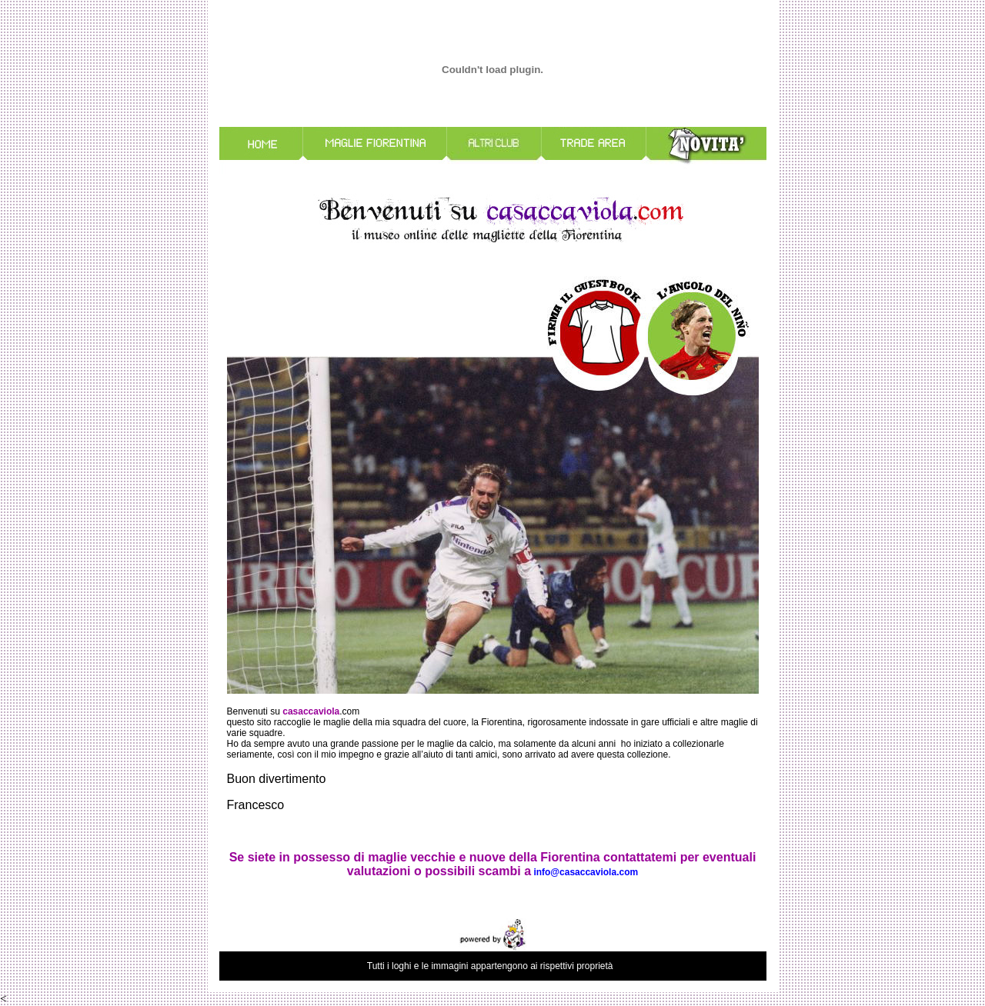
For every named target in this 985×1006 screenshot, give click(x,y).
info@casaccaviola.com (585, 872)
